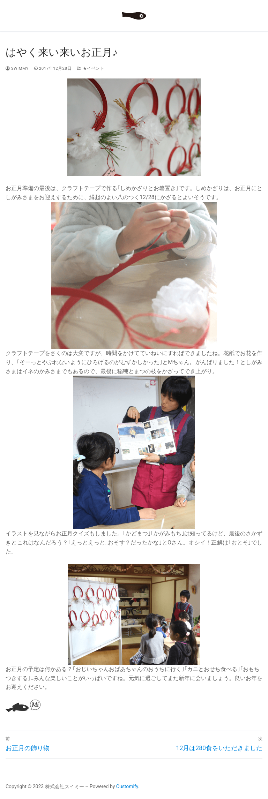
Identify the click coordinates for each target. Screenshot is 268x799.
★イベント (90, 68)
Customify (127, 786)
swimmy (17, 68)
